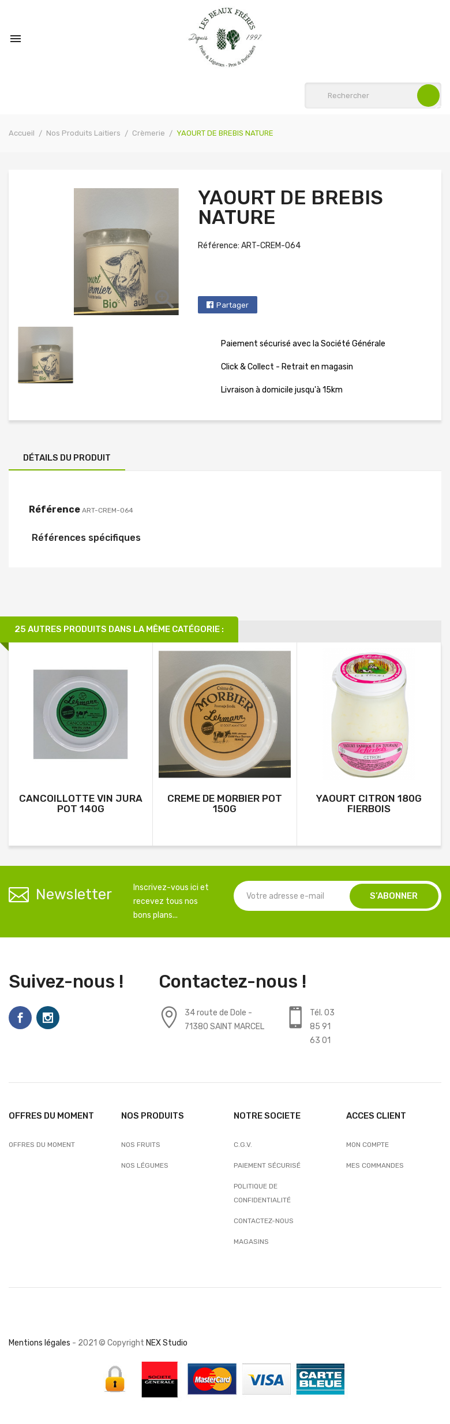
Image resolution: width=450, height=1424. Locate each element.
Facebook (20, 1017)
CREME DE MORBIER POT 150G (224, 803)
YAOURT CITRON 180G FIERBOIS (369, 803)
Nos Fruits (140, 1145)
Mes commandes (375, 1165)
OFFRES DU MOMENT (42, 1145)
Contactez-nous (264, 1221)
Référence (54, 509)
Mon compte (367, 1145)
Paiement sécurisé (267, 1165)
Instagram (47, 1017)
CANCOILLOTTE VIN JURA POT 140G (80, 803)
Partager (232, 305)
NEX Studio (166, 1343)
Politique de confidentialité (262, 1193)
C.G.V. (243, 1145)
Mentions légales (39, 1343)
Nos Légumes (144, 1165)
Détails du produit (67, 458)
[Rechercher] (373, 96)
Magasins (251, 1242)
